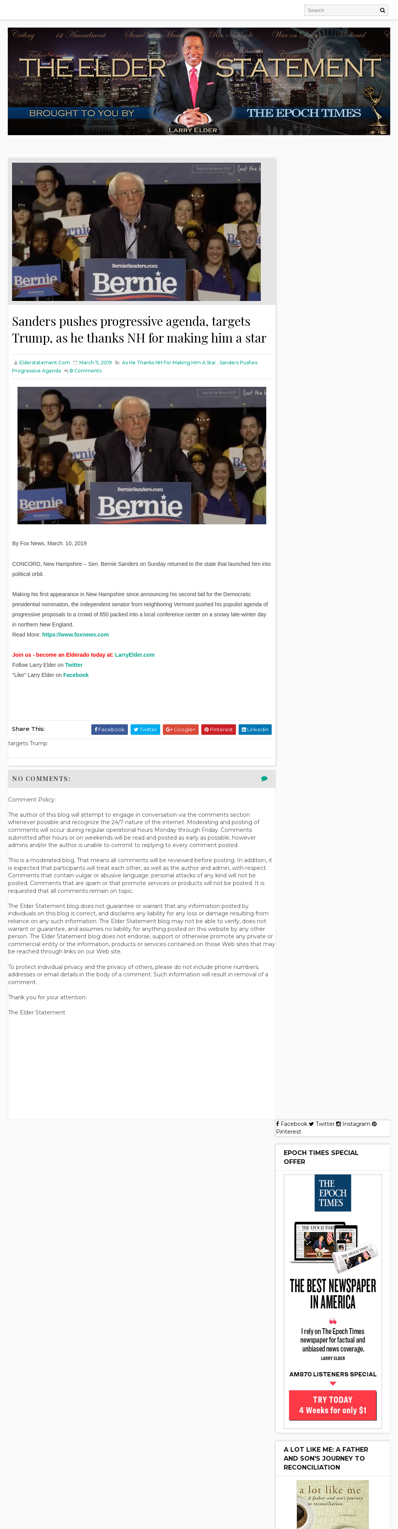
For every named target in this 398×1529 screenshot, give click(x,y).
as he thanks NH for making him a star (169, 380)
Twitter (74, 682)
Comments (85, 388)
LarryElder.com (135, 672)
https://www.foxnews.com (75, 652)
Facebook (76, 692)
